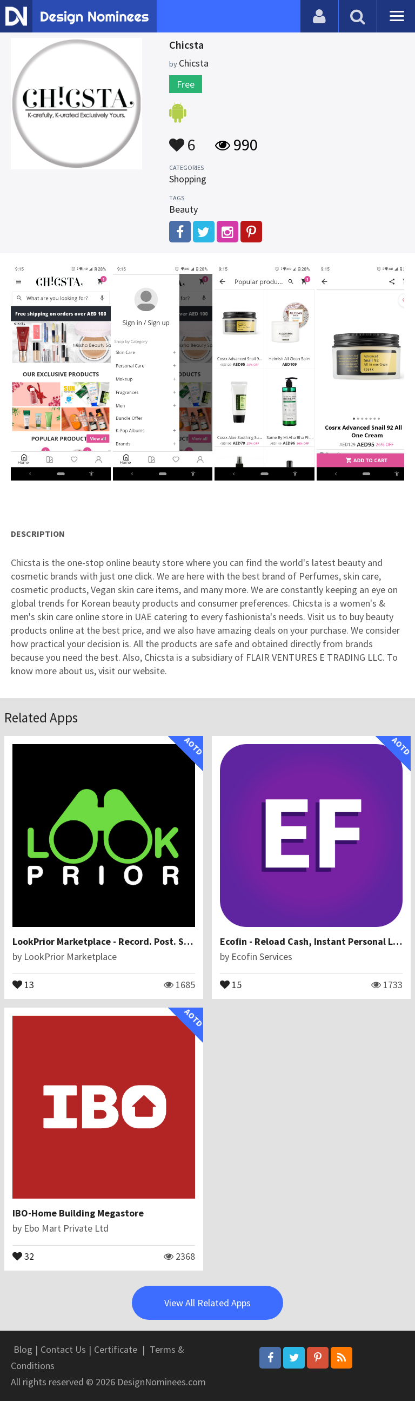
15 (231, 983)
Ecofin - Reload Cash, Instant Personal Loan (314, 941)
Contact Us (63, 1349)
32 (23, 1255)
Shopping (187, 179)
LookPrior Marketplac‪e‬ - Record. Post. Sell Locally (119, 941)
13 (23, 983)
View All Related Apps (207, 1303)
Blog (23, 1349)
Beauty (183, 209)
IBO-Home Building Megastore (78, 1213)
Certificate (115, 1349)
